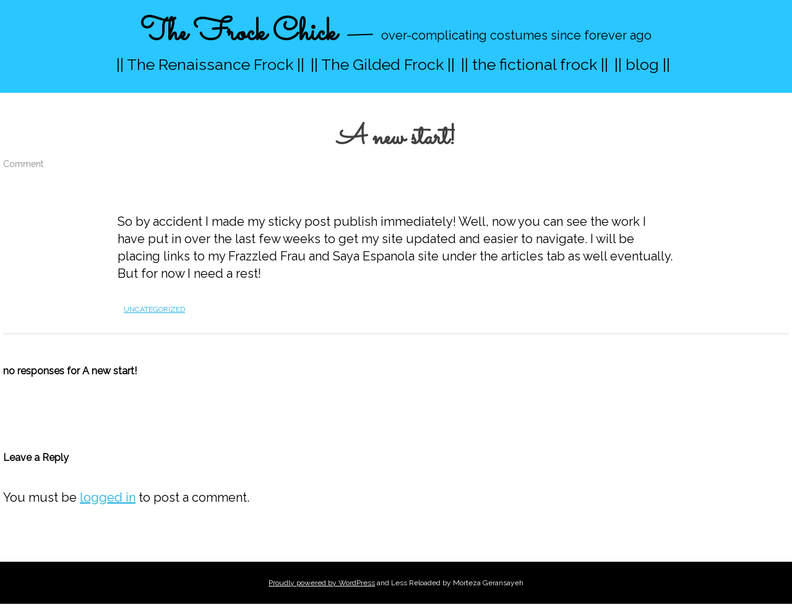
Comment (23, 164)
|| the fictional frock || (534, 64)
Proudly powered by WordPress (322, 582)
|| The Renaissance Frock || (210, 64)
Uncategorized (154, 309)
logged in (108, 497)
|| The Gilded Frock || (383, 64)
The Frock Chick (238, 33)
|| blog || (642, 64)
